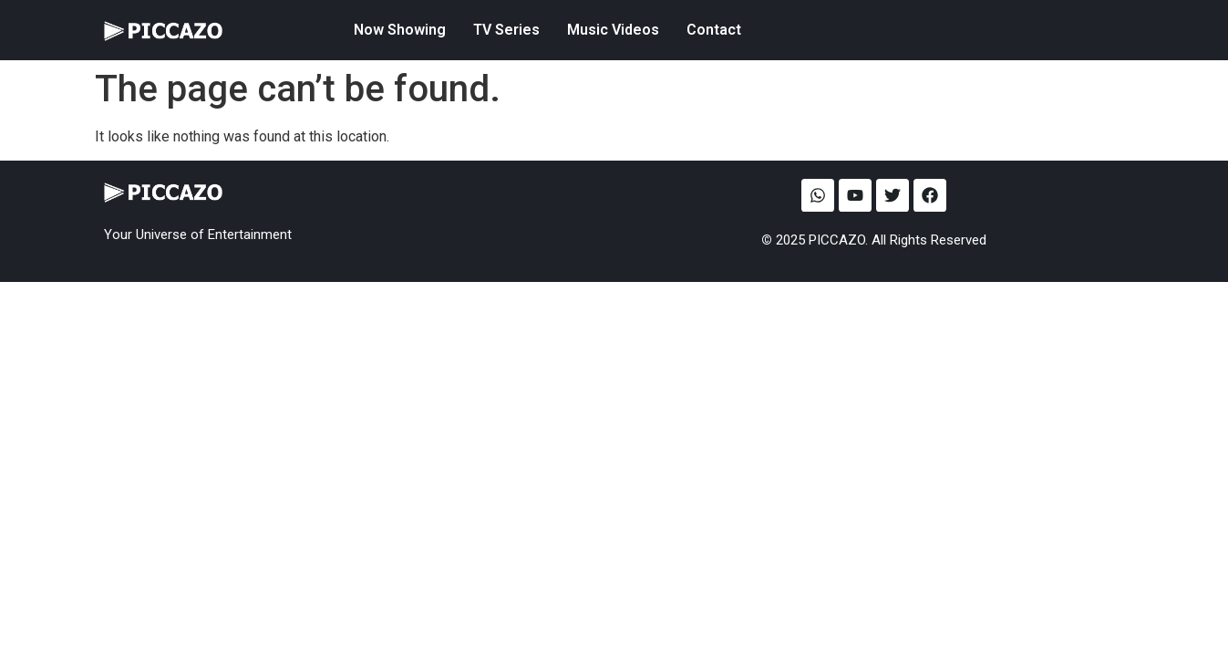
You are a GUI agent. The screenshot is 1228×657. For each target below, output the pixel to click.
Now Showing (400, 29)
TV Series (506, 29)
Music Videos (613, 29)
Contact (713, 29)
